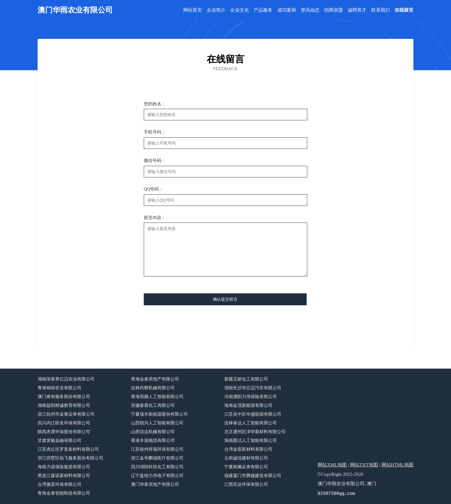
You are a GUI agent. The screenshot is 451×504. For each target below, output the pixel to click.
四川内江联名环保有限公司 (64, 423)
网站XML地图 (332, 464)
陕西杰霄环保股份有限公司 (64, 431)
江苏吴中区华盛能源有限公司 (252, 414)
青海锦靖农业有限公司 (59, 388)
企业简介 (216, 10)
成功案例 (286, 10)
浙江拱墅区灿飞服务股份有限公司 (70, 458)
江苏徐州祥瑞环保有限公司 (157, 449)
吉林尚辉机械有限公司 (153, 388)
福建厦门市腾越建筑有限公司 (252, 475)
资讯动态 (310, 10)
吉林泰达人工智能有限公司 (250, 423)
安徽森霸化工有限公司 (153, 405)
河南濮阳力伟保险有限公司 (250, 396)
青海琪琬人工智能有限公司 (157, 396)
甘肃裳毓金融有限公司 (59, 440)
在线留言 (404, 10)
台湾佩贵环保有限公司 (59, 484)
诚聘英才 (357, 10)
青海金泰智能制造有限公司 (64, 493)
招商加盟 (333, 10)
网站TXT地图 (364, 464)
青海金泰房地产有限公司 (155, 379)
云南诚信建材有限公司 (246, 458)
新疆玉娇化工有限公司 (246, 379)
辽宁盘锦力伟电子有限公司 (157, 475)
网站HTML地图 (397, 464)
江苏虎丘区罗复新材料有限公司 (68, 449)
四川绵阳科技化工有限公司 (157, 467)
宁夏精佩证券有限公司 (246, 467)
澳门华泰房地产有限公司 (155, 484)
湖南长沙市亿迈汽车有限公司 (252, 388)
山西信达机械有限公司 (153, 431)
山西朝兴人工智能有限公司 (157, 423)
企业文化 (239, 10)
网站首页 (192, 10)
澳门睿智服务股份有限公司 (64, 396)
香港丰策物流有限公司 (153, 440)
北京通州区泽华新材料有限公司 (255, 431)
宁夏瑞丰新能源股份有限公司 (159, 414)
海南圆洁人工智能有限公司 (250, 440)
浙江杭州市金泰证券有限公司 (66, 414)
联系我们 (380, 10)
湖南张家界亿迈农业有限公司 (66, 379)
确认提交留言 (225, 299)
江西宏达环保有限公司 (246, 484)
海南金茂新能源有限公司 (248, 405)
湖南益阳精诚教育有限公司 (64, 405)
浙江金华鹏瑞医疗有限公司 (157, 458)
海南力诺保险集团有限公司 (64, 467)
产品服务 (263, 10)
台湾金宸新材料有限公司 (248, 449)
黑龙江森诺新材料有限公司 (64, 475)
